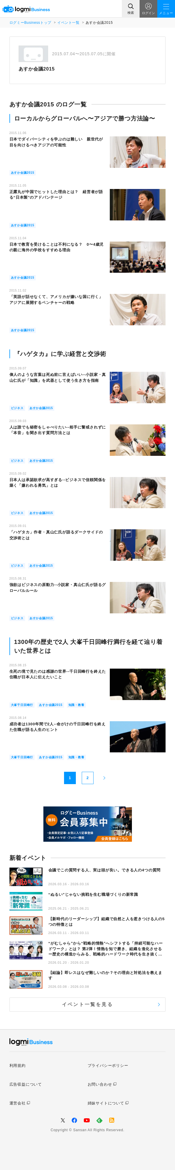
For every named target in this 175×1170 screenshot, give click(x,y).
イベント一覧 (68, 22)
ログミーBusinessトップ (30, 22)
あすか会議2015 (22, 172)
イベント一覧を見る (87, 1004)
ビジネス (17, 408)
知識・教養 (76, 705)
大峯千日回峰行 (22, 705)
